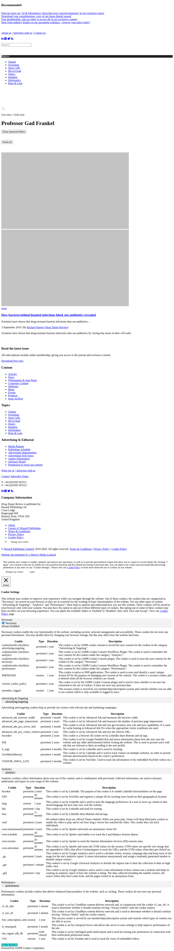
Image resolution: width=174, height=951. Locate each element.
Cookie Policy (16, 537)
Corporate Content (18, 383)
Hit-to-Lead (14, 71)
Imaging (12, 77)
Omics (11, 74)
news (4, 308)
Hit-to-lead (14, 420)
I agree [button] (32, 572)
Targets (12, 61)
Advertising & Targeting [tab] (14, 698)
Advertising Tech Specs (21, 455)
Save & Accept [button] (9, 945)
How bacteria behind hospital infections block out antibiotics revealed (48, 315)
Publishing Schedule (19, 449)
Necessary (11, 623)
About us (6, 32)
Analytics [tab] (6, 769)
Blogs (11, 389)
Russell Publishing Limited (19, 549)
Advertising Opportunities (22, 452)
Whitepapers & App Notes (22, 380)
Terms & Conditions (19, 531)
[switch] (3, 701)
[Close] (6, 581)
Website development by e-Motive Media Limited (28, 554)
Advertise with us (22, 32)
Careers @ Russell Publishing (24, 528)
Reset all (7, 142)
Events (12, 392)
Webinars (13, 386)
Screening (13, 64)
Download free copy (12, 360)
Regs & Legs (15, 83)
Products (13, 395)
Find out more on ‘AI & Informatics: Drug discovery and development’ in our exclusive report (52, 13)
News (11, 377)
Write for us (7, 470)
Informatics (14, 80)
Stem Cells (14, 68)
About (11, 525)
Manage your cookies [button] (19, 542)
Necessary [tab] (7, 619)
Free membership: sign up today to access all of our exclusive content (39, 19)
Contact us (40, 32)
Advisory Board (17, 461)
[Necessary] (3, 623)
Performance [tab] (8, 882)
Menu (5, 56)
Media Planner (16, 446)
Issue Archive (15, 398)
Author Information (19, 458)
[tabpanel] (87, 662)
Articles (12, 374)
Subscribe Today (20, 476)
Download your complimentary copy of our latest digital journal (36, 16)
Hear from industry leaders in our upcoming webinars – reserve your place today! (45, 22)
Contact (5, 476)
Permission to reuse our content (25, 464)
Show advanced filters (14, 131)
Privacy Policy (16, 534)
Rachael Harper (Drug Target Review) (47, 327)
